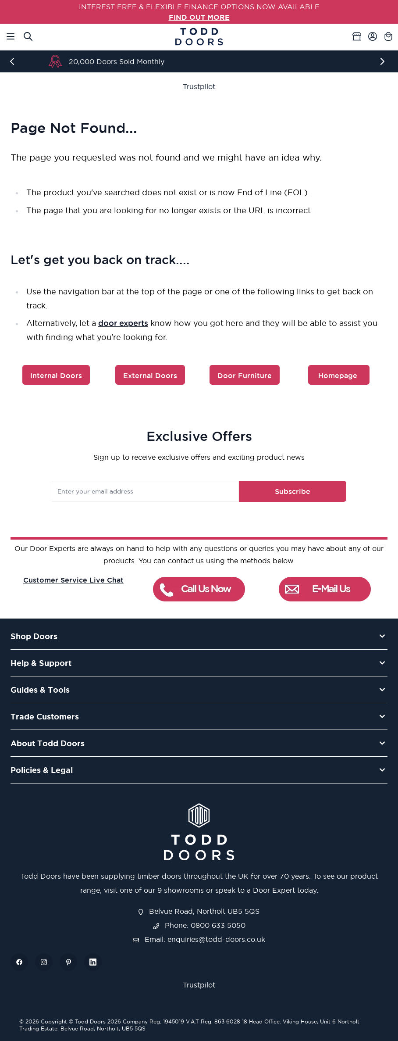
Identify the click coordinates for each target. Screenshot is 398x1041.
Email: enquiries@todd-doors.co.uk (199, 939)
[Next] (384, 61)
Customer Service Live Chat (73, 580)
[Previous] (14, 61)
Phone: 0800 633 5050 (199, 925)
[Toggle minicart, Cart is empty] (388, 36)
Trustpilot (199, 86)
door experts (123, 322)
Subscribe (292, 491)
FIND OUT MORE (199, 17)
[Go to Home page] (199, 36)
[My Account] (372, 36)
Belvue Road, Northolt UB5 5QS (199, 911)
